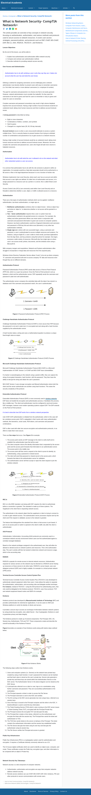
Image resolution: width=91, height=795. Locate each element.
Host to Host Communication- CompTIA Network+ (20, 781)
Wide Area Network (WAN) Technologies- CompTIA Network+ (23, 783)
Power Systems (43, 8)
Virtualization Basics (72, 36)
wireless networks (51, 398)
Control (32, 8)
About (26, 791)
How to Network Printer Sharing (76, 38)
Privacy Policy (54, 791)
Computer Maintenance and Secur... (77, 28)
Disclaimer (33, 791)
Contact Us (63, 791)
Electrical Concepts (19, 8)
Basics (5, 8)
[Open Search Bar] (74, 8)
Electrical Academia (11, 2)
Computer (12, 16)
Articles (67, 8)
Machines (56, 8)
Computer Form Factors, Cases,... (76, 25)
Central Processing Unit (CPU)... (75, 41)
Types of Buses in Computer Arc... (76, 33)
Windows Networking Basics (74, 23)
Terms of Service (43, 791)
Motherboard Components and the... (77, 30)
